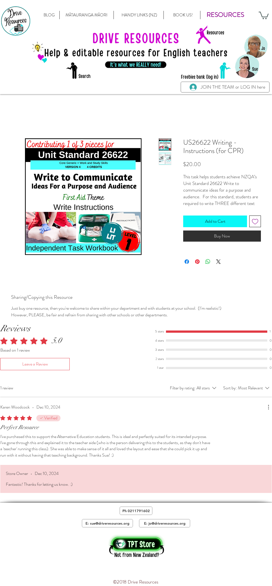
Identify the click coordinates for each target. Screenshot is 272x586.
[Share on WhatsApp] (208, 261)
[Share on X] (218, 261)
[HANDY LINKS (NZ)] (139, 15)
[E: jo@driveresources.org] (164, 523)
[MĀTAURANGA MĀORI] (86, 15)
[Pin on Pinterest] (197, 261)
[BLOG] (49, 15)
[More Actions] (268, 407)
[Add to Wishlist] (255, 221)
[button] (225, 15)
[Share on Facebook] (186, 261)
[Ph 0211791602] (136, 511)
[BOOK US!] (182, 15)
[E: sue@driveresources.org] (107, 523)
